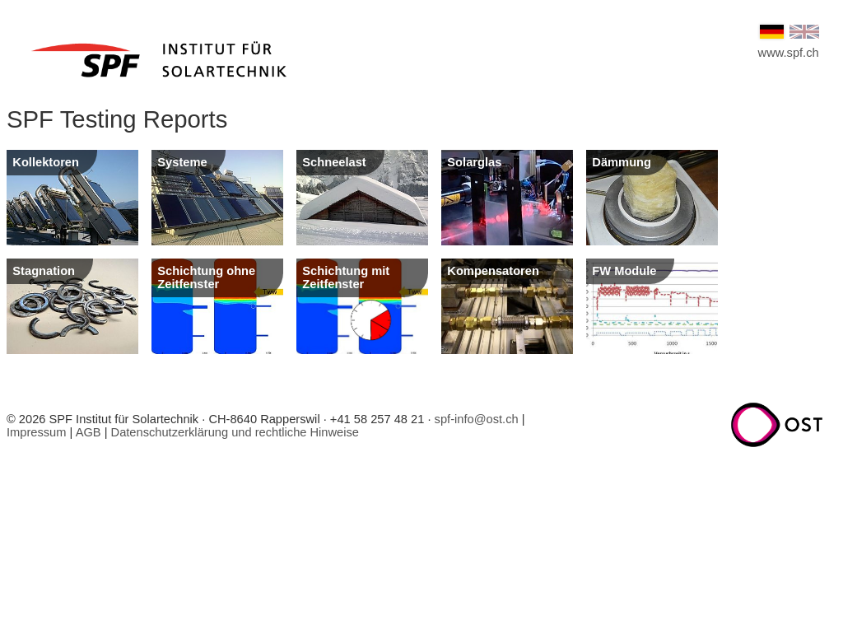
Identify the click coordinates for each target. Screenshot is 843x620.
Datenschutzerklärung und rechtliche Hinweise (235, 432)
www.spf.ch (788, 52)
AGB (88, 432)
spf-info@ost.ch (477, 419)
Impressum (36, 432)
